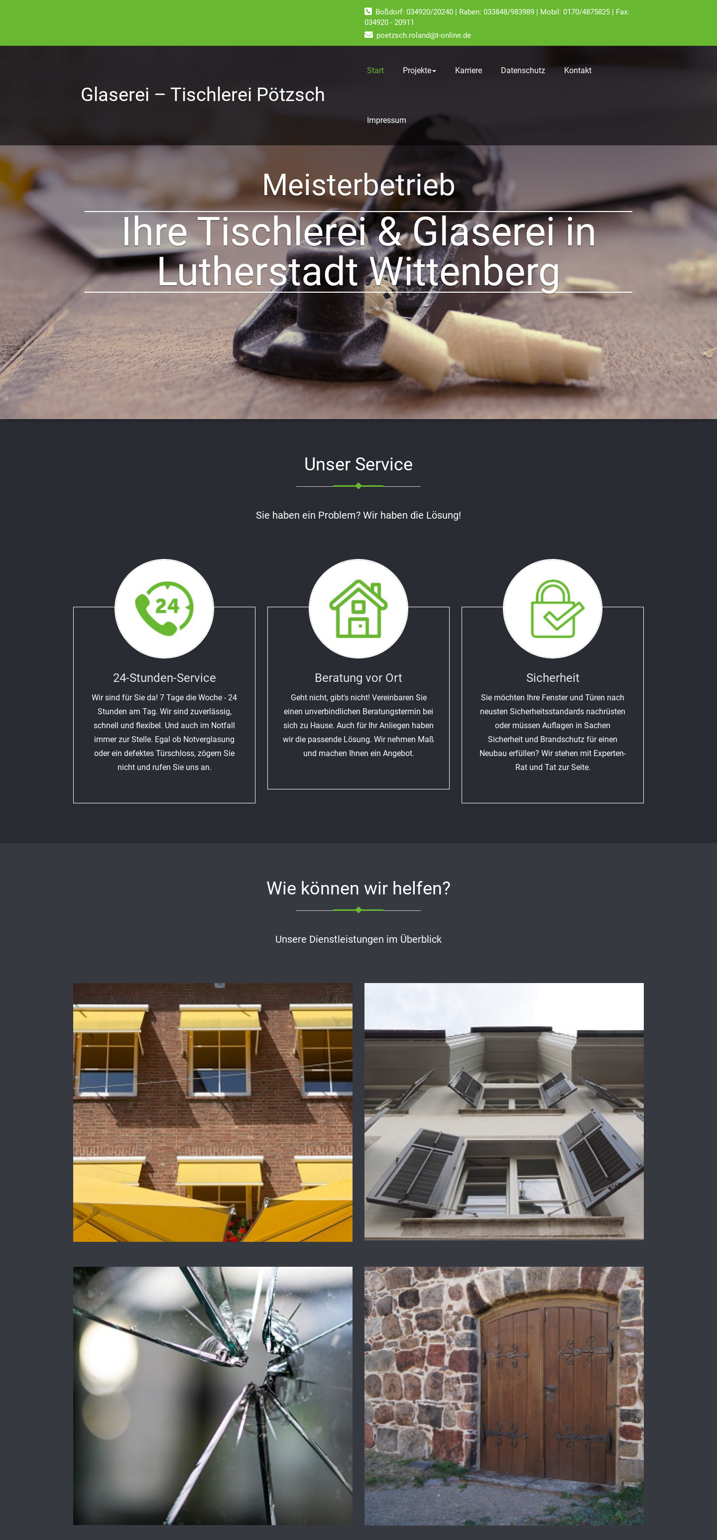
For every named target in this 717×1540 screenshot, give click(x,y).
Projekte (419, 70)
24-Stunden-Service (164, 678)
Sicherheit (553, 678)
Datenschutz (523, 70)
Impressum (386, 120)
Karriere (468, 70)
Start (375, 70)
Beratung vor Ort (358, 678)
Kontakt (578, 70)
